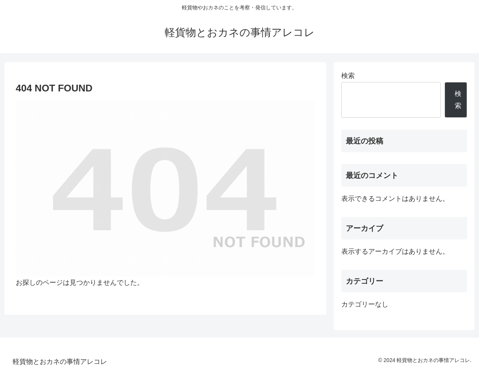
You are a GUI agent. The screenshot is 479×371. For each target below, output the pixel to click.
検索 (348, 75)
